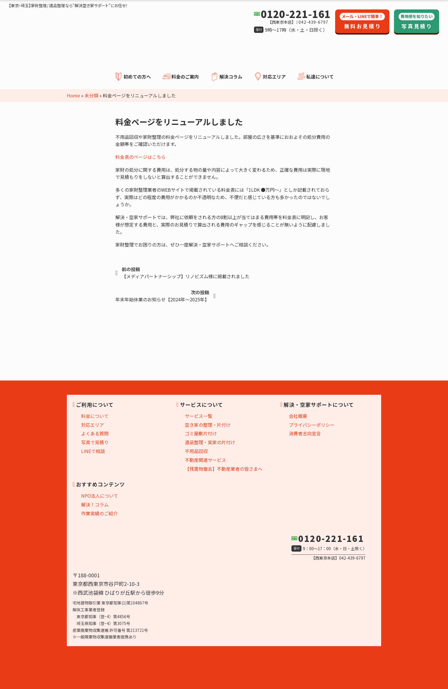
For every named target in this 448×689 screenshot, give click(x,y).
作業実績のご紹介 (99, 513)
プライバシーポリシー (312, 424)
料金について (95, 415)
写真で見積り (95, 442)
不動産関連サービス (205, 459)
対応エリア (92, 424)
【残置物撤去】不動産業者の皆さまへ (224, 468)
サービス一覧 (198, 415)
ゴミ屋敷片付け (201, 433)
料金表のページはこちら (140, 156)
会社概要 (298, 415)
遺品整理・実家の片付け (210, 442)
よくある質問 (95, 433)
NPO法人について (99, 495)
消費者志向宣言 (305, 433)
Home (73, 95)
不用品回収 (196, 451)
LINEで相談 (93, 451)
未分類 (91, 95)
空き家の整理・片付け (208, 424)
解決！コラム (95, 504)
